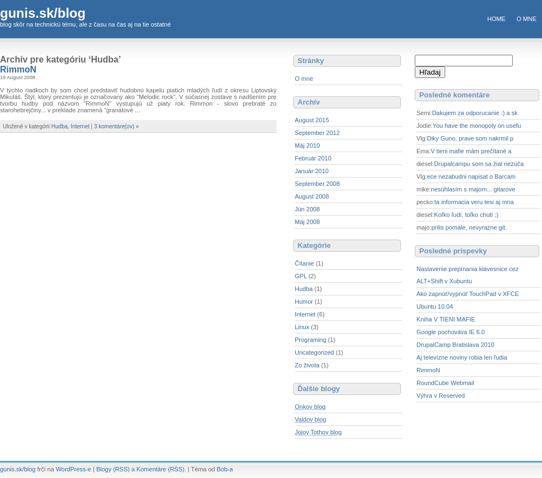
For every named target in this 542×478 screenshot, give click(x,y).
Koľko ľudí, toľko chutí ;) (466, 214)
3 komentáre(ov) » (116, 126)
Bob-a (225, 469)
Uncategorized (314, 352)
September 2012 (317, 132)
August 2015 (312, 120)
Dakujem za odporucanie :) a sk (475, 113)
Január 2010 (312, 171)
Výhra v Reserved (440, 395)
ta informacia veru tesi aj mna (474, 202)
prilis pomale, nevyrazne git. (469, 227)
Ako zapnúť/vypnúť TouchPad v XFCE (467, 293)
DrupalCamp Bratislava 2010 (455, 344)
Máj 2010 (307, 145)
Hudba (59, 126)
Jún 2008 (307, 209)
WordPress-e (73, 469)
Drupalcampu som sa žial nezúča (479, 163)
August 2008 (312, 196)
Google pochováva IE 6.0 (450, 332)
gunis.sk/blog (43, 13)
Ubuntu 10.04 (434, 306)
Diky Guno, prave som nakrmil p (470, 138)
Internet (80, 126)
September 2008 (317, 183)
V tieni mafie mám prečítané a (471, 151)
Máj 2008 (307, 222)
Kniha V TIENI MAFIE (445, 319)
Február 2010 (313, 158)
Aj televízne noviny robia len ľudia (461, 357)
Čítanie (304, 263)
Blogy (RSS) (113, 469)
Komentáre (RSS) (161, 469)
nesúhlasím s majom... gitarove (473, 189)
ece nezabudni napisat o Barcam (471, 176)
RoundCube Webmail (445, 383)
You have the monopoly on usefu (476, 125)
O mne (526, 18)
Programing (310, 339)
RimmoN (18, 69)
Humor (304, 301)
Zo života (307, 365)
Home (496, 18)
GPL (301, 276)
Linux (302, 327)
